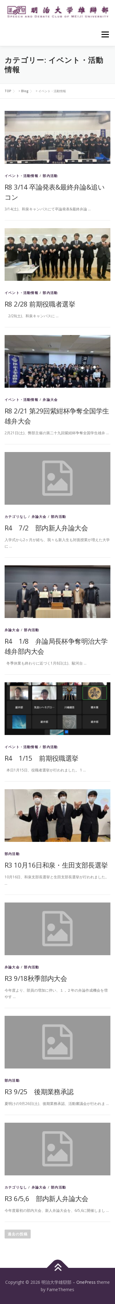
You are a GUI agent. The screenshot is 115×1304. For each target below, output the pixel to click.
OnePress (86, 1282)
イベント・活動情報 (21, 175)
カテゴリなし (16, 516)
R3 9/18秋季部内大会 (36, 978)
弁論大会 (50, 399)
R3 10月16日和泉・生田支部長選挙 (56, 864)
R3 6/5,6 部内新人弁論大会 (46, 1198)
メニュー (105, 34)
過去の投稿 (18, 1234)
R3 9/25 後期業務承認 (39, 1091)
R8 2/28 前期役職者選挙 (40, 303)
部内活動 (50, 175)
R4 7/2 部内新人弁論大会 (46, 527)
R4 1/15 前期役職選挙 (42, 758)
